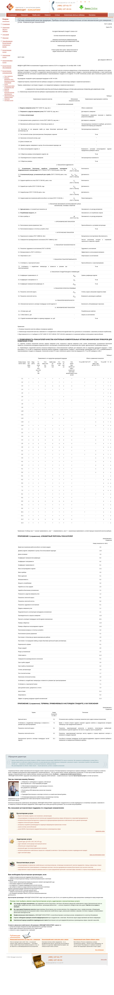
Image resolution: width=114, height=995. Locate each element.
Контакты (92, 15)
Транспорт (7, 99)
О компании (12, 15)
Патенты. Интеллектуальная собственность (9, 92)
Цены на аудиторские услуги (97, 854)
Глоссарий (5, 34)
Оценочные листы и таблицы (74, 15)
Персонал (24, 15)
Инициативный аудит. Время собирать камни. (87, 939)
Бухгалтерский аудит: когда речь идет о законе (55, 939)
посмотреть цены (100, 831)
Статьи (57, 15)
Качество (6, 89)
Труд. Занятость (8, 76)
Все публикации (99, 950)
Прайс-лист (36, 15)
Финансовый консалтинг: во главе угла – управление (25, 939)
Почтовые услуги (8, 100)
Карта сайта (104, 959)
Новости (47, 15)
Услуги (6, 84)
